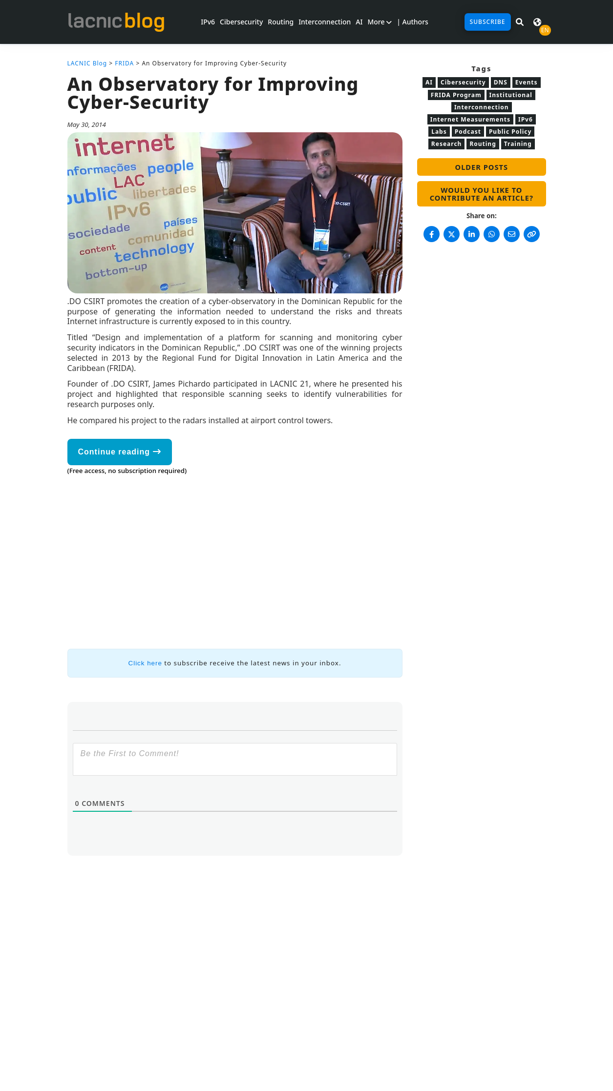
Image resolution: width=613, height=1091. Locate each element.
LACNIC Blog (87, 63)
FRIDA (124, 63)
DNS (500, 82)
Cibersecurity (241, 21)
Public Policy (510, 131)
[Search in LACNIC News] (519, 22)
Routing (281, 21)
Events (526, 82)
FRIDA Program (456, 95)
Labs (439, 131)
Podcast (468, 131)
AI (359, 21)
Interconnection (324, 21)
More (379, 21)
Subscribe (488, 22)
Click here (145, 663)
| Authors (412, 21)
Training (518, 144)
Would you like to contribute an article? (481, 194)
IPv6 (208, 21)
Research (446, 144)
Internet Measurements (470, 119)
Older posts (481, 167)
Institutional (510, 95)
